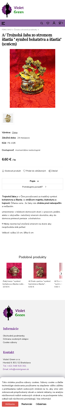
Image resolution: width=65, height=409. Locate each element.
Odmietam (41, 404)
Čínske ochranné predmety (25, 29)
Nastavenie (26, 404)
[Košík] (60, 23)
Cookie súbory (10, 342)
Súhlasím (10, 404)
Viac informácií (43, 398)
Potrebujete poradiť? (32, 186)
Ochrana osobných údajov (16, 338)
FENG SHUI (7, 29)
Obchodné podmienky (14, 335)
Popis (32, 181)
